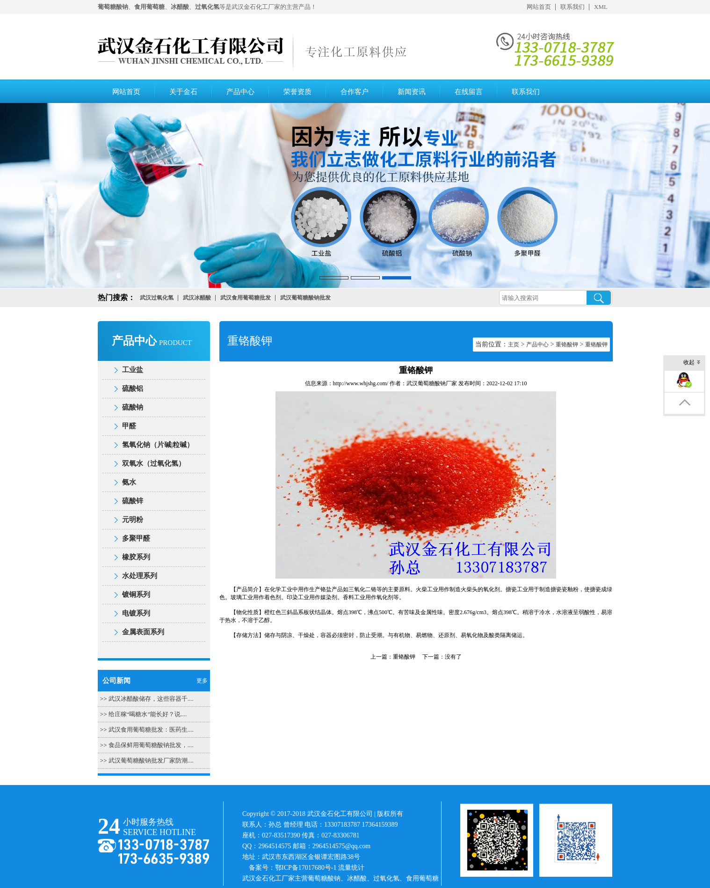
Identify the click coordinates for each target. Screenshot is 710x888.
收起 (692, 363)
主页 (513, 344)
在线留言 (469, 91)
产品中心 (240, 91)
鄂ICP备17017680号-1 (305, 867)
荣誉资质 (297, 91)
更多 (202, 680)
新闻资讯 (412, 91)
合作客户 (355, 91)
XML (601, 6)
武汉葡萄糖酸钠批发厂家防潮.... (151, 760)
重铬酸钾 (567, 344)
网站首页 (539, 6)
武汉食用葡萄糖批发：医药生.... (151, 729)
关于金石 (183, 91)
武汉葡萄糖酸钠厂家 (431, 383)
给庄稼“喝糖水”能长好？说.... (148, 714)
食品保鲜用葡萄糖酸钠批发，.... (151, 745)
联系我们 (572, 6)
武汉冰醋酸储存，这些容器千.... (151, 698)
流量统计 (351, 867)
